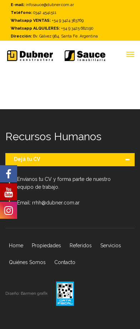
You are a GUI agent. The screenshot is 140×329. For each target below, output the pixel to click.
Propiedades (46, 245)
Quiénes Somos (27, 262)
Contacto (64, 262)
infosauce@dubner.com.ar (50, 4)
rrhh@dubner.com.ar (56, 203)
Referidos (81, 245)
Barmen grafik (35, 293)
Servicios (110, 245)
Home (16, 245)
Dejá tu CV (27, 159)
